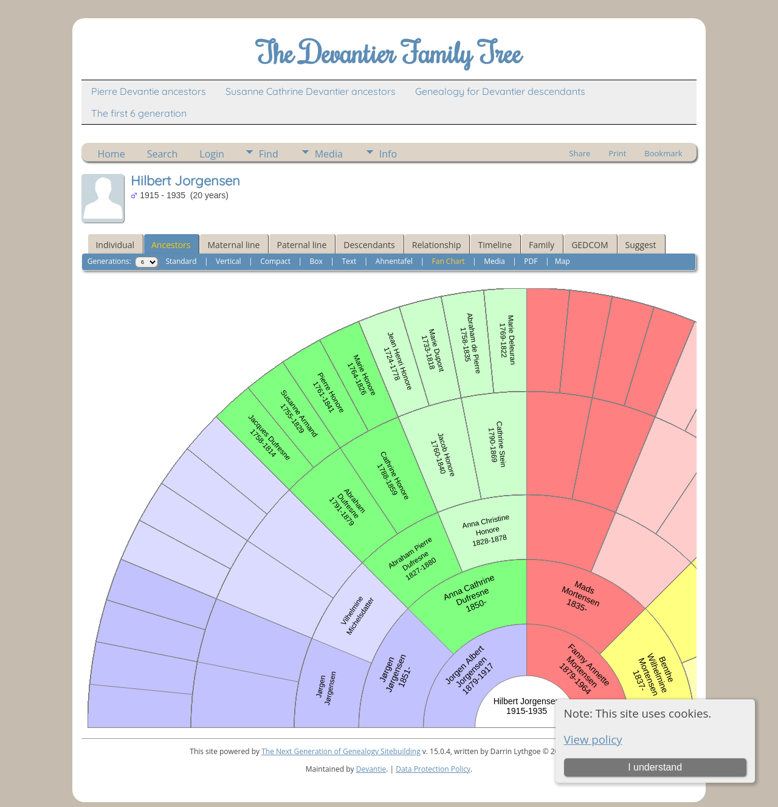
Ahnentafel (394, 261)
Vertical (228, 261)
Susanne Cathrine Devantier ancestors (310, 91)
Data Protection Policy (433, 769)
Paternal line (301, 245)
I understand (655, 767)
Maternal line (233, 245)
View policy (593, 739)
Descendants (368, 245)
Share (579, 153)
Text (349, 261)
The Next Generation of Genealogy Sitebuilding (341, 751)
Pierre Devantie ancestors (148, 91)
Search (162, 154)
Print (617, 153)
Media (329, 154)
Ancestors (170, 245)
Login (211, 154)
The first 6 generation (139, 113)
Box (316, 261)
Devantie (371, 769)
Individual (114, 245)
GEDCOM (589, 245)
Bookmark (663, 153)
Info (388, 154)
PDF (530, 261)
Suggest (640, 245)
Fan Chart (448, 261)
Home (111, 154)
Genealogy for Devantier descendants (500, 91)
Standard (180, 261)
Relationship (436, 245)
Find (268, 154)
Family (541, 245)
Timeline (495, 245)
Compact (275, 261)
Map (562, 261)
